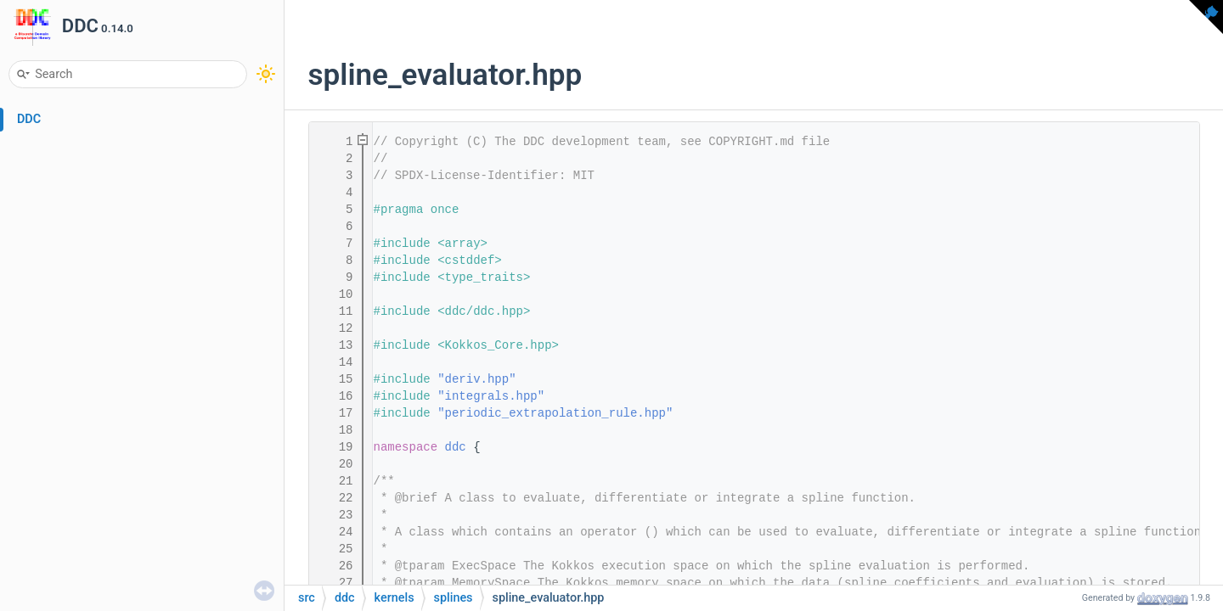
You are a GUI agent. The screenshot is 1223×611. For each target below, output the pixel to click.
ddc (455, 447)
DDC (29, 119)
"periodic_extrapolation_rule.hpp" (555, 413)
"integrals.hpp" (490, 396)
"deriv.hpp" (476, 379)
